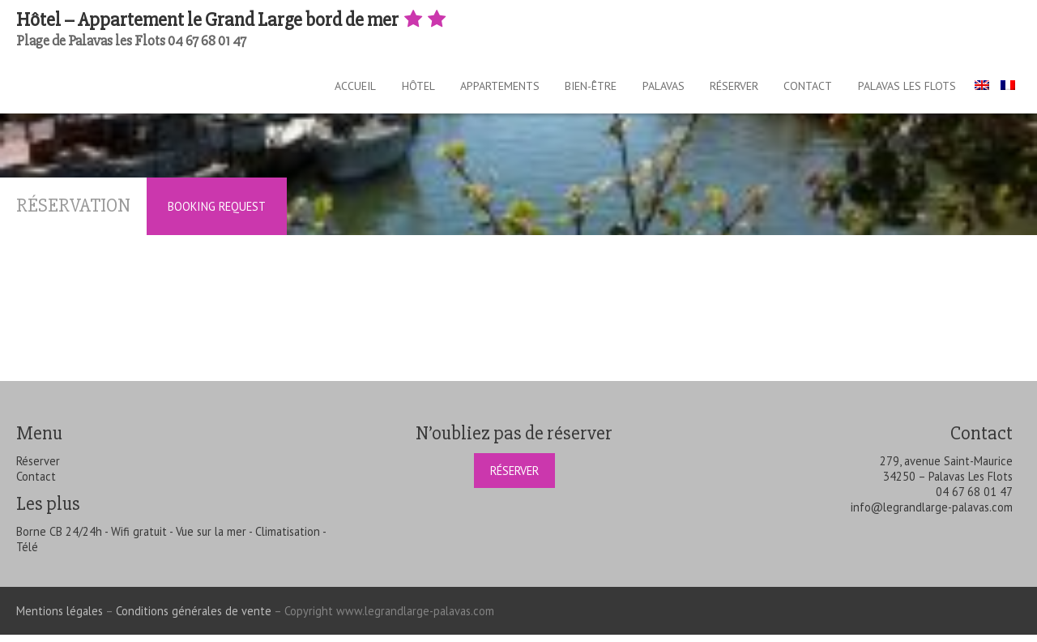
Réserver (723, 89)
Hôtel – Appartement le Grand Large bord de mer (232, 20)
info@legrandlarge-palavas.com (932, 514)
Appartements (468, 89)
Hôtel (379, 89)
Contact (804, 89)
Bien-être (566, 89)
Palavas (646, 89)
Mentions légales (59, 618)
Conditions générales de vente (193, 618)
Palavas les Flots (910, 89)
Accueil (310, 89)
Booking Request (217, 213)
